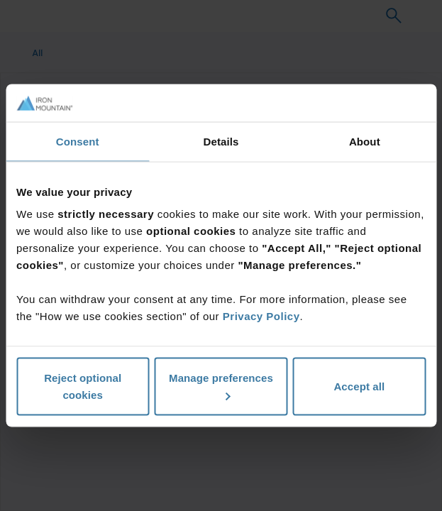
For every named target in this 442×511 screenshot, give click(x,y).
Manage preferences (221, 386)
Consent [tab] (77, 141)
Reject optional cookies (82, 386)
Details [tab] (221, 141)
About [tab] (364, 141)
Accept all (359, 386)
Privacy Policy (261, 316)
